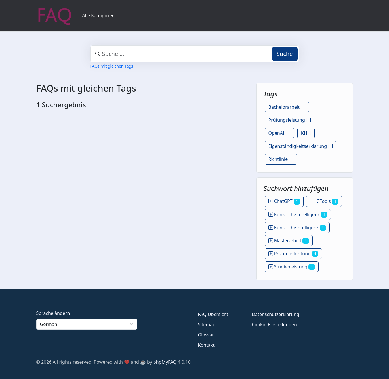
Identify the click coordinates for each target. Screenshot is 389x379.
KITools (324, 201)
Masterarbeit (288, 240)
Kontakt (206, 345)
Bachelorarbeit (287, 107)
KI (306, 133)
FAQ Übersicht (213, 314)
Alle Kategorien (98, 15)
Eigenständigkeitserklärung (300, 146)
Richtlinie (281, 159)
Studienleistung (291, 267)
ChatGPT (284, 201)
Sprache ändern (53, 313)
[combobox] (194, 53)
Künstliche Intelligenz (297, 214)
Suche (285, 54)
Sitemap (207, 324)
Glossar (206, 335)
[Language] (86, 324)
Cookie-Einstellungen (274, 324)
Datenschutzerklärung (275, 314)
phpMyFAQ (165, 362)
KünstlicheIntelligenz (297, 227)
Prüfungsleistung (289, 120)
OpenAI (279, 133)
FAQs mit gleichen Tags (111, 66)
